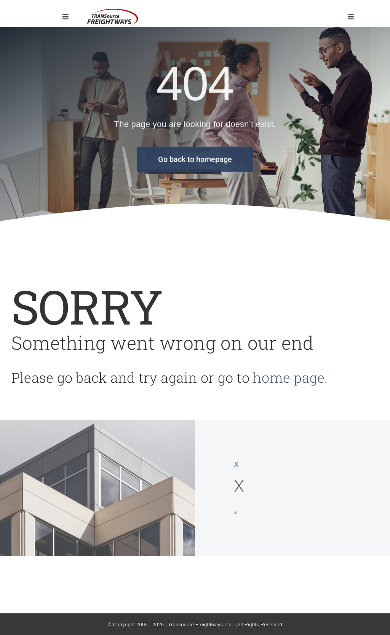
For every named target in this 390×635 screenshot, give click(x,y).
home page (288, 377)
